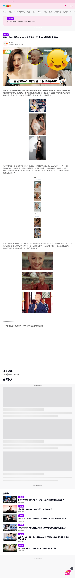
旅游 (34, 12)
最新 (10, 12)
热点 (13, 1)
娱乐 (28, 12)
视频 (50, 12)
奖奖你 (65, 12)
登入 (71, 6)
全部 (4, 12)
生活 (39, 12)
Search (65, 6)
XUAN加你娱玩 (19, 12)
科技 (45, 12)
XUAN (6, 1)
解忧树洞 (57, 12)
